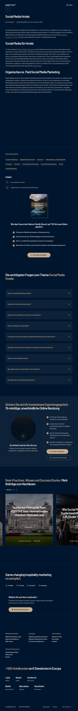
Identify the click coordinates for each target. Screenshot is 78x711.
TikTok (15, 37)
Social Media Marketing (26, 49)
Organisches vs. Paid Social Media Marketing (24, 187)
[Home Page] (10, 5)
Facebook (8, 37)
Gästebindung (37, 66)
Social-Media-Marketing (49, 164)
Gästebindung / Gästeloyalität (55, 159)
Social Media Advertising (30, 164)
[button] (70, 5)
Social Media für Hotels (18, 182)
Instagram (63, 35)
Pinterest (17, 164)
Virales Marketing (11, 168)
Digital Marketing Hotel (27, 159)
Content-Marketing (11, 159)
